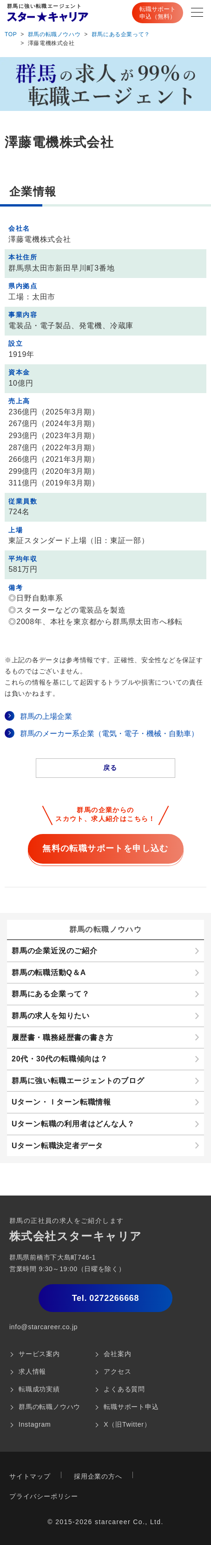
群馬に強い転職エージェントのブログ (78, 1081)
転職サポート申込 (131, 1406)
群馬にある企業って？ (121, 34)
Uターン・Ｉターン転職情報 (61, 1102)
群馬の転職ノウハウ (54, 34)
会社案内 (117, 1354)
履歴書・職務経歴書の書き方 (62, 1037)
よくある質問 (124, 1389)
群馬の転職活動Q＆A (49, 972)
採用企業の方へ (98, 1476)
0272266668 (105, 1298)
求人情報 (32, 1371)
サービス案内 (39, 1354)
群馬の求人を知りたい (51, 1016)
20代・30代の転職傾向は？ (60, 1059)
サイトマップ (30, 1476)
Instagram (35, 1424)
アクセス (117, 1371)
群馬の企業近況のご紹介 (55, 951)
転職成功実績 (39, 1389)
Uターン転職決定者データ (57, 1146)
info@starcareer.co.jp (43, 1327)
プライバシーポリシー (43, 1496)
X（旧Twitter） (127, 1424)
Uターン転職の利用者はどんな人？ (73, 1124)
